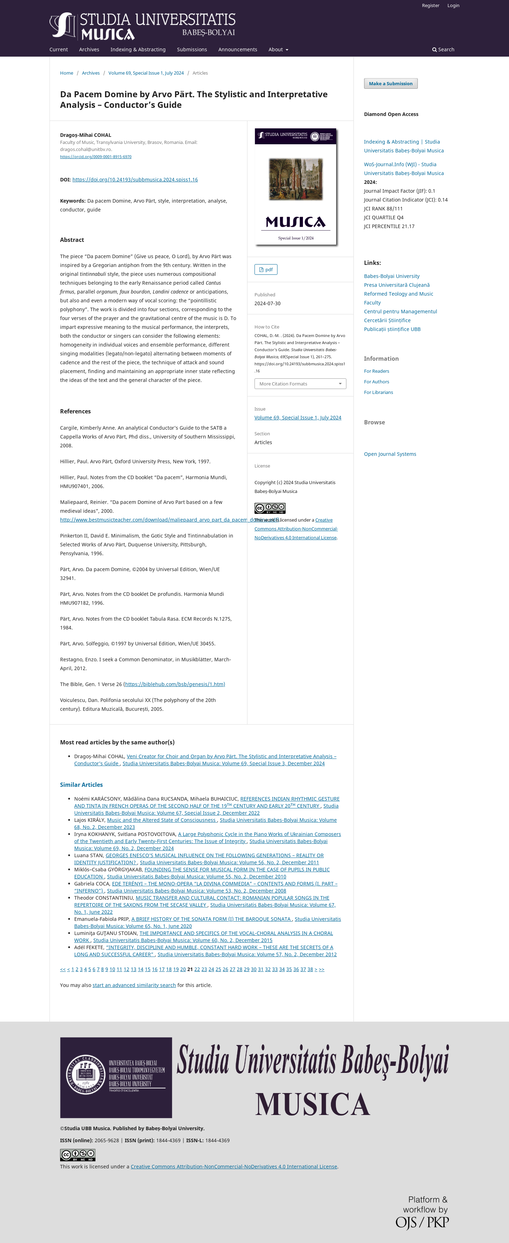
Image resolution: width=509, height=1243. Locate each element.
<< (63, 969)
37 (303, 969)
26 (225, 969)
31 (261, 969)
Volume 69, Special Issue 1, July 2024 (146, 73)
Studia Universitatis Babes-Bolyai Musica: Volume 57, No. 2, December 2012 (247, 954)
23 (204, 969)
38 (310, 969)
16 (155, 969)
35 (289, 969)
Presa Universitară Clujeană (397, 284)
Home (66, 73)
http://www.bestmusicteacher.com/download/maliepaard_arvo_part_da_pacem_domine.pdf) (169, 519)
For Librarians (378, 392)
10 (112, 969)
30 (254, 969)
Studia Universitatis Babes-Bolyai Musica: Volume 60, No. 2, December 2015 (183, 940)
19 (176, 969)
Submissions (192, 49)
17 (162, 969)
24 (211, 969)
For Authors (376, 381)
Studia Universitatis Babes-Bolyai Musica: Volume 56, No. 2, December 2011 (229, 862)
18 (169, 969)
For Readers (376, 371)
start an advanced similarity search (134, 985)
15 (148, 969)
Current (58, 49)
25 (218, 969)
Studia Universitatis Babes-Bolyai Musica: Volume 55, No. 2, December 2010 (196, 876)
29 (247, 969)
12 (126, 969)
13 (133, 969)
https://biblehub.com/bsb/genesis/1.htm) (175, 684)
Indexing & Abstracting (138, 49)
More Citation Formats (283, 384)
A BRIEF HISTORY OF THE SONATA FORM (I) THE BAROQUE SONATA (211, 919)
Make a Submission (391, 83)
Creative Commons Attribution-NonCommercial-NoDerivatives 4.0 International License (296, 529)
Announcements (237, 49)
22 (197, 969)
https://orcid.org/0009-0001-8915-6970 (95, 156)
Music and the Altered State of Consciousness (162, 820)
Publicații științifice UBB (392, 329)
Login (453, 5)
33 (275, 969)
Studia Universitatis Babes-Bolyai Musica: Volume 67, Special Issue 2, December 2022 (206, 809)
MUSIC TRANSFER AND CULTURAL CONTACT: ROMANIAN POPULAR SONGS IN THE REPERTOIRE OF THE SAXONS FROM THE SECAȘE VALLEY (201, 901)
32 (268, 969)
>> (321, 969)
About (276, 49)
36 (296, 969)
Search (443, 49)
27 (232, 969)
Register (430, 5)
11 (119, 969)
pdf (268, 269)
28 (239, 969)
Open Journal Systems (390, 454)
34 (282, 969)
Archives (89, 49)
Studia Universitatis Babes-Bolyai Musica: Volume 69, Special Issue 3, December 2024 (224, 763)
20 (183, 969)
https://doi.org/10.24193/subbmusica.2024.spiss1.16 (135, 179)
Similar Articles (81, 785)
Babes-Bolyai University (392, 276)
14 (141, 969)
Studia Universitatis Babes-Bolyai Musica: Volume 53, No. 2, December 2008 (196, 890)
